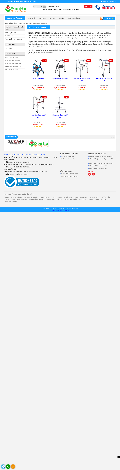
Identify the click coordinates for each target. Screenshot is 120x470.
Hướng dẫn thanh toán (67, 159)
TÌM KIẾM (88, 7)
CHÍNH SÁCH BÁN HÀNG (97, 154)
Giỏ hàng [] (106, 18)
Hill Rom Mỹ (82, 199)
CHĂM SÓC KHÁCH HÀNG (69, 154)
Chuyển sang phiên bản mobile (60, 210)
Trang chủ (31, 18)
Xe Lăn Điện (75, 9)
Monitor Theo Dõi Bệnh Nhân (97, 199)
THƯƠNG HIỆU (105, 197)
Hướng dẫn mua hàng (67, 156)
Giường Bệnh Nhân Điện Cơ (13, 197)
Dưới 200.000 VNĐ (12, 57)
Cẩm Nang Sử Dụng (74, 18)
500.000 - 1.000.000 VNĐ (13, 63)
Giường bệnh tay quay (49, 9)
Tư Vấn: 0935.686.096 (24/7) (69, 174)
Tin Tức (61, 18)
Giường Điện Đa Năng (64, 9)
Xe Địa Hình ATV (45, 197)
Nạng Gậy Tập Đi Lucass (14, 39)
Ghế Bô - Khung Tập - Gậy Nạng (22, 23)
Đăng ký (113, 1)
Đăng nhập (106, 1)
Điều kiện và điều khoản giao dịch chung (101, 156)
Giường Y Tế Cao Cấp (31, 197)
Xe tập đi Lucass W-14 (38, 78)
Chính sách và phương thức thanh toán (100, 163)
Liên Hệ (52, 18)
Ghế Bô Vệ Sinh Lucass (14, 36)
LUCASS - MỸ (10, 48)
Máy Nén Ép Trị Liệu (70, 199)
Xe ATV (82, 9)
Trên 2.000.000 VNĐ (12, 70)
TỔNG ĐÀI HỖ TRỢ (66, 171)
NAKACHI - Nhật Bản (11, 201)
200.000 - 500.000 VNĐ (13, 60)
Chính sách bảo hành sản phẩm (98, 166)
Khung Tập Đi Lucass (40, 23)
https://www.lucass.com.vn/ (19, 174)
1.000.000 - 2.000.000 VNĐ (14, 67)
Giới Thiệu (42, 18)
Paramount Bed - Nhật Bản (54, 199)
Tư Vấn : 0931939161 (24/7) (69, 176)
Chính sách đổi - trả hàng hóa (98, 168)
